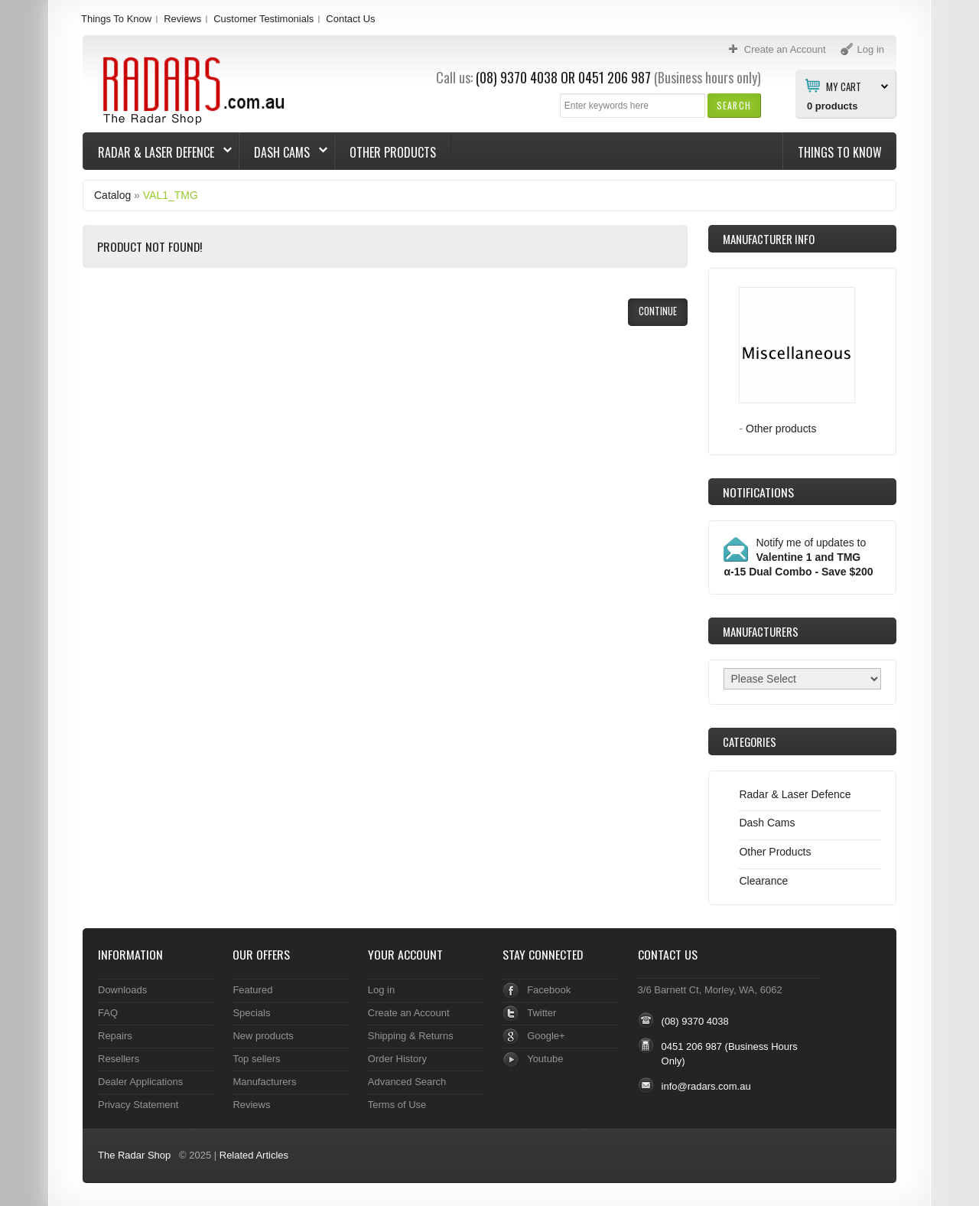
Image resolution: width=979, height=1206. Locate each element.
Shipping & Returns (411, 1035)
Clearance (763, 881)
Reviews (182, 18)
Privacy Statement (138, 1104)
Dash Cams (283, 152)
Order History (397, 1058)
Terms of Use (397, 1104)
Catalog (112, 195)
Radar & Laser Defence (157, 152)
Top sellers (256, 1058)
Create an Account (409, 1013)
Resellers (118, 1058)
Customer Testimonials (263, 18)
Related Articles (254, 1155)
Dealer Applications (140, 1081)
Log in (381, 990)
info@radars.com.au (706, 1086)
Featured (252, 990)
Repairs (115, 1035)
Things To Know (116, 18)
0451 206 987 (614, 77)
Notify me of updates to (798, 557)
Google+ (545, 1035)
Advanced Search (407, 1081)
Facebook (549, 990)
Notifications (758, 492)
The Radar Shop (134, 1155)
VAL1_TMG (170, 195)
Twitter (541, 1013)
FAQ (108, 1013)
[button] (733, 105)
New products (263, 1035)
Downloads (122, 990)
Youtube (545, 1058)
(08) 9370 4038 (517, 77)
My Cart (843, 86)
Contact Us (350, 18)
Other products (781, 428)
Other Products (393, 152)
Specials (251, 1013)
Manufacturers (264, 1081)
